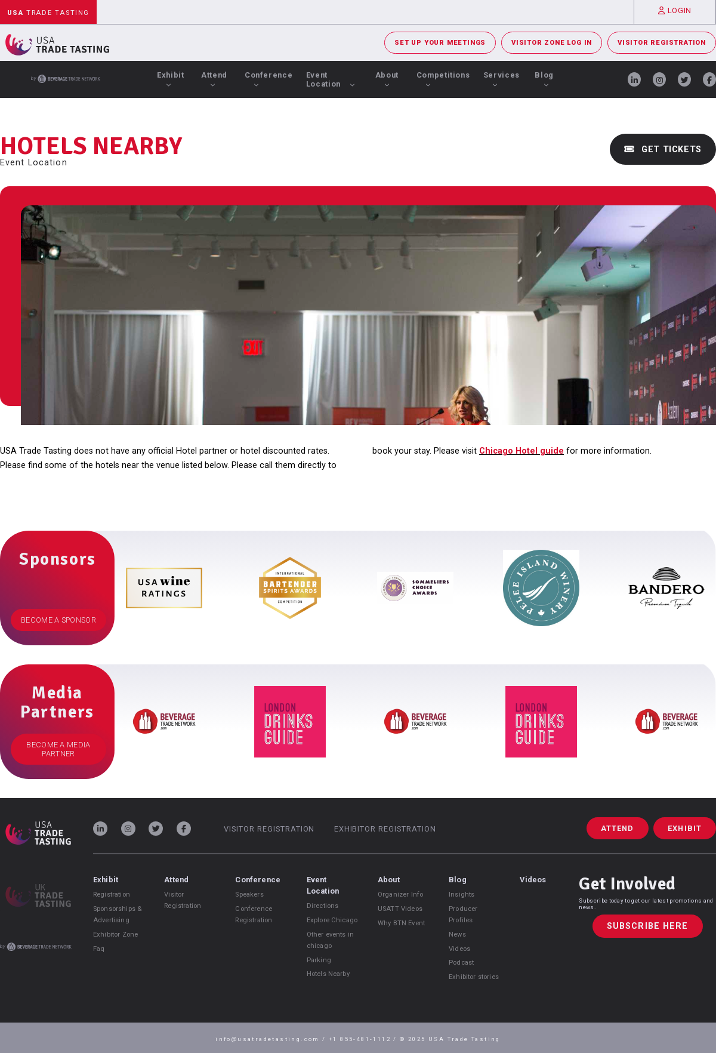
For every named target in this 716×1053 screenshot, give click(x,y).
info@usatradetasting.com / (272, 1039)
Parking (319, 960)
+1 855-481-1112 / (364, 1039)
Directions (323, 906)
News (457, 934)
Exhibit (170, 78)
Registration (111, 894)
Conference (268, 78)
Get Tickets (663, 149)
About (387, 78)
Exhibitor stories (474, 977)
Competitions (443, 78)
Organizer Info (400, 894)
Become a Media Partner (58, 749)
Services (501, 78)
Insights (461, 894)
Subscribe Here (648, 926)
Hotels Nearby (328, 974)
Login (675, 10)
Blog (544, 78)
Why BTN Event (401, 923)
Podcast (461, 962)
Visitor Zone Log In (551, 43)
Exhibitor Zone (115, 934)
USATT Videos (400, 909)
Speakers (249, 894)
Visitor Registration (662, 43)
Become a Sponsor (58, 619)
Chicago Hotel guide (521, 451)
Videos (459, 949)
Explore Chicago (332, 920)
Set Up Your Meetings (440, 43)
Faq (98, 949)
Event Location (331, 79)
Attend (214, 78)
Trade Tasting (48, 13)
